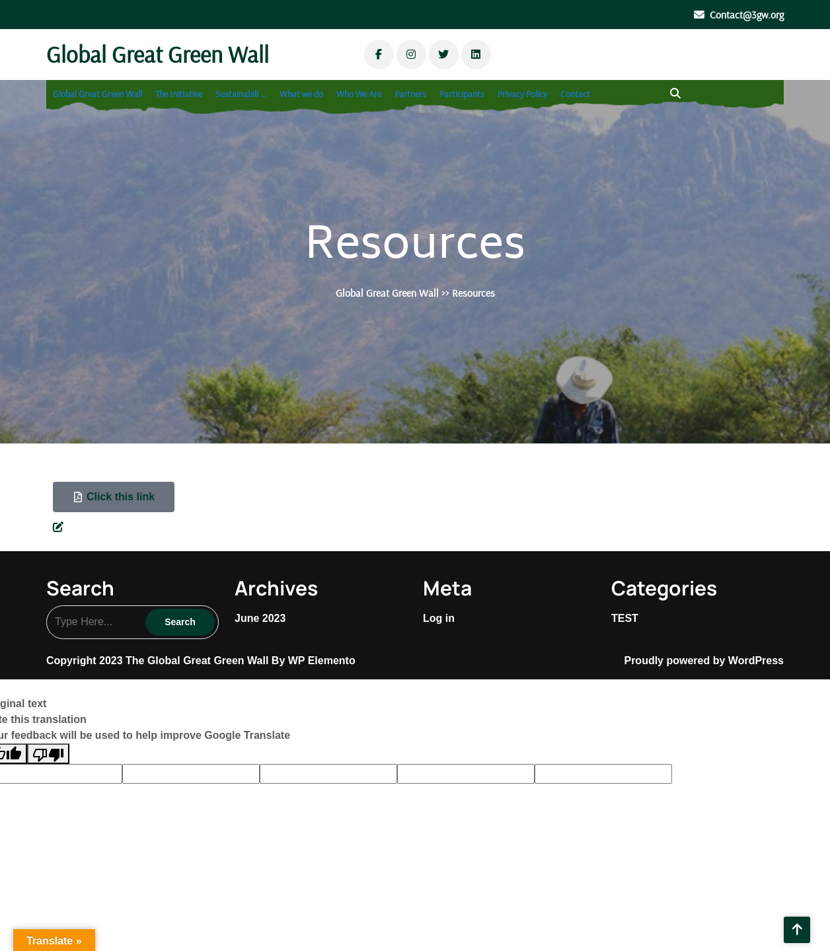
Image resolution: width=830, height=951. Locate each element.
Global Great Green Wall (157, 54)
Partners (410, 94)
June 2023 (260, 618)
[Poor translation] (48, 753)
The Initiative (178, 94)
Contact (575, 94)
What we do (301, 94)
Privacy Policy (522, 94)
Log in (439, 618)
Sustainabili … (240, 94)
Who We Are (358, 94)
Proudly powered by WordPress (704, 660)
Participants (461, 94)
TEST (624, 618)
